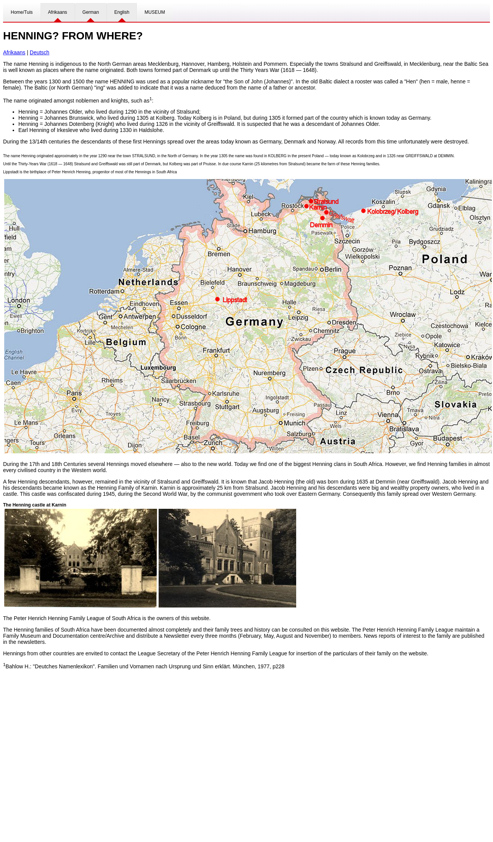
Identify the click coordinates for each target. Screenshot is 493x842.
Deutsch (39, 52)
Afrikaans (14, 52)
